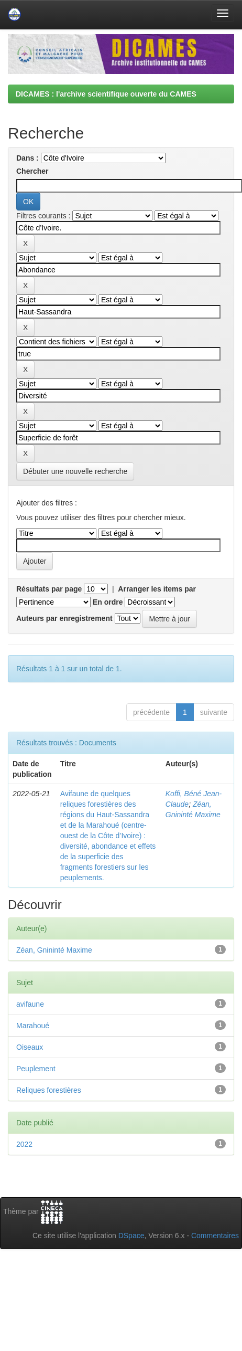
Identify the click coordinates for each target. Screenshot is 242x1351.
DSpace (131, 1235)
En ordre (108, 602)
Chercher (32, 171)
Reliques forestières (48, 1090)
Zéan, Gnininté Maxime (54, 950)
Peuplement (36, 1068)
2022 (24, 1144)
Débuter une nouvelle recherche (75, 471)
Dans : (27, 158)
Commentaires (215, 1235)
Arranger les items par (157, 589)
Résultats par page (49, 589)
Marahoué (32, 1025)
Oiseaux (29, 1047)
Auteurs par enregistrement (64, 618)
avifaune (30, 1004)
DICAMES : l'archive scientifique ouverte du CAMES (106, 94)
